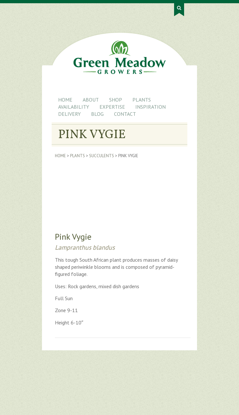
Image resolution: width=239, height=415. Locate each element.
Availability (73, 107)
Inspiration (150, 107)
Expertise (112, 107)
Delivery (69, 114)
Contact (125, 114)
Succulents (101, 155)
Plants (141, 99)
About (91, 99)
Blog (97, 114)
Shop (115, 99)
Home (65, 99)
